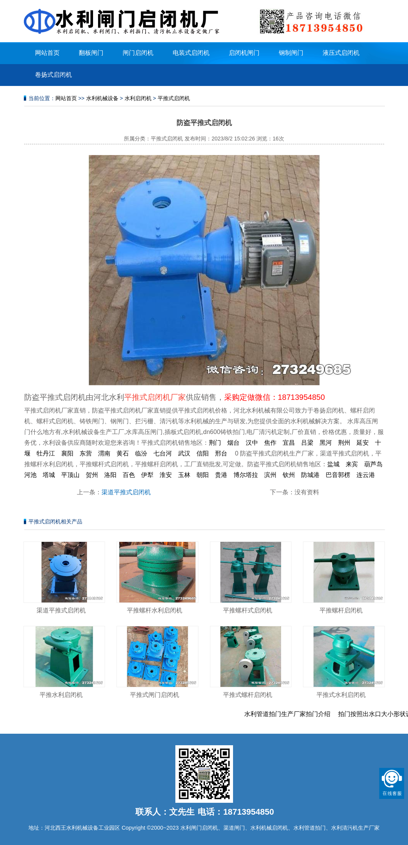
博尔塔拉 (245, 475)
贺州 (92, 475)
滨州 (270, 475)
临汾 (141, 453)
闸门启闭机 (138, 53)
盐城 (333, 464)
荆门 (215, 442)
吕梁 (307, 442)
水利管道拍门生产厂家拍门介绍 (294, 714)
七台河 (162, 453)
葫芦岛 (373, 464)
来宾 (352, 464)
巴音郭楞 (338, 475)
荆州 (344, 442)
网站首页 (47, 53)
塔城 (49, 475)
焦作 (270, 442)
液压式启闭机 (341, 53)
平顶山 (70, 475)
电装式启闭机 (191, 53)
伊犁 (147, 475)
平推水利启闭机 (61, 695)
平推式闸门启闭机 (154, 695)
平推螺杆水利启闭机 (154, 610)
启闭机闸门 (244, 53)
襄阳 (67, 453)
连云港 (365, 475)
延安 (362, 442)
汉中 (252, 442)
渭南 (104, 453)
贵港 (221, 475)
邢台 (221, 453)
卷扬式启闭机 (53, 74)
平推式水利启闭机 (341, 695)
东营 (86, 453)
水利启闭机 (138, 98)
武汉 (184, 453)
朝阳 (203, 475)
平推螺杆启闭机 (341, 610)
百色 (129, 475)
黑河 (326, 442)
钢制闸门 (291, 53)
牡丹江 (46, 453)
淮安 (166, 475)
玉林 (184, 475)
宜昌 (289, 442)
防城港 (310, 475)
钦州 (289, 475)
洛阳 (110, 475)
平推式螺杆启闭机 (247, 695)
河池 (30, 475)
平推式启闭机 (174, 98)
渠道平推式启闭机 (126, 492)
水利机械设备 (102, 98)
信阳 (203, 453)
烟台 (233, 442)
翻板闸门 (91, 53)
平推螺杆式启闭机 (247, 610)
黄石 (123, 453)
